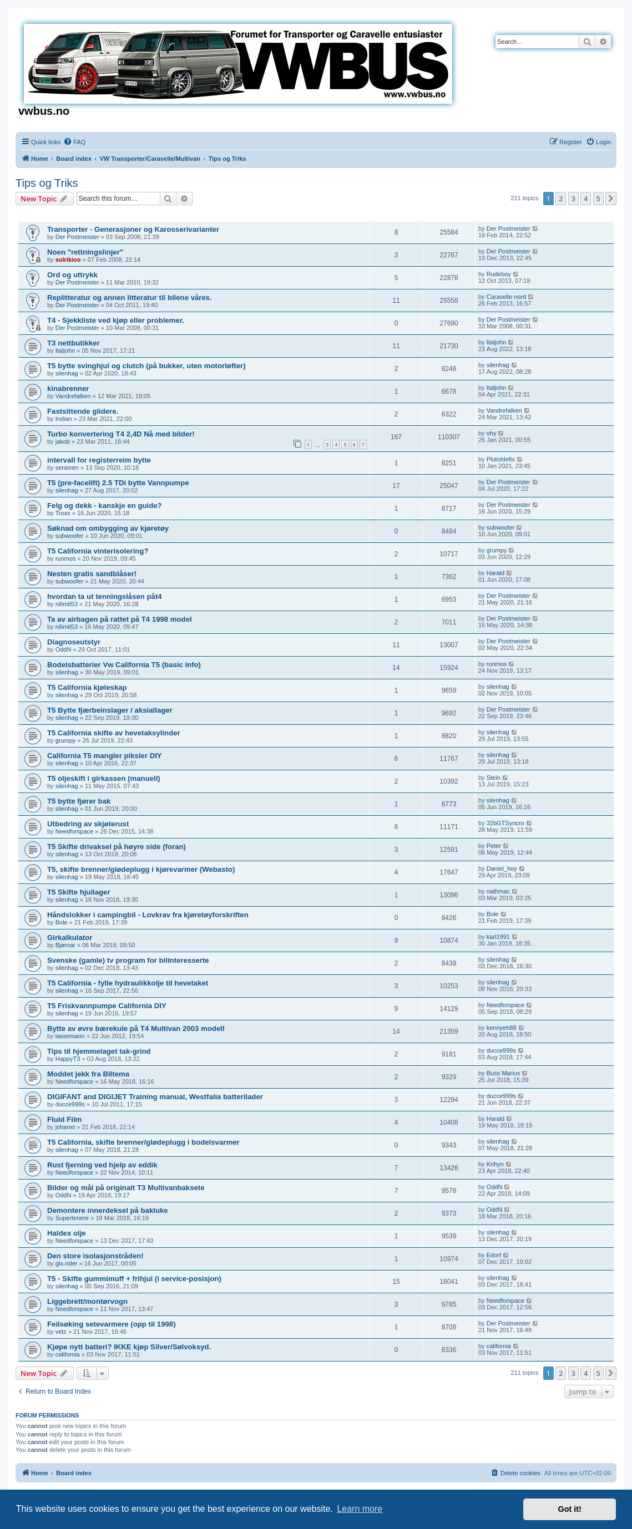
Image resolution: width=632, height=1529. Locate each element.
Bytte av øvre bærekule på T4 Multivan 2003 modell (136, 1028)
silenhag (66, 373)
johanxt (65, 1127)
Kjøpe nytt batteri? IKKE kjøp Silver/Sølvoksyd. (129, 1347)
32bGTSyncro (505, 823)
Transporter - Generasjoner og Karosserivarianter (133, 229)
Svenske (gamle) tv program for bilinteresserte (128, 960)
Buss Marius (503, 1073)
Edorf (494, 1255)
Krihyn (495, 1164)
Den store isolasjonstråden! (95, 1256)
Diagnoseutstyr (73, 642)
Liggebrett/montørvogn (87, 1301)
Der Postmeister (77, 236)
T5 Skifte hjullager (78, 892)
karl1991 (498, 936)
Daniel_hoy (502, 868)
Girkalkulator (69, 937)
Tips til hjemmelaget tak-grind (99, 1051)
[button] (610, 198)
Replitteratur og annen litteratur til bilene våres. (129, 297)
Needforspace (74, 831)
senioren (67, 467)
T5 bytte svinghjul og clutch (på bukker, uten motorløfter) (146, 366)
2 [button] (561, 199)
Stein (493, 777)
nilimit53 (66, 604)
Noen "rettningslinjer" (85, 252)
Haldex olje (66, 1233)
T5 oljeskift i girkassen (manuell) (103, 778)
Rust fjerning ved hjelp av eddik (102, 1165)
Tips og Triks (47, 183)
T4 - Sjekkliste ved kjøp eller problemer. (115, 320)
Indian (63, 418)
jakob (62, 441)
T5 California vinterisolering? (97, 551)
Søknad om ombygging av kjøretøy (108, 528)
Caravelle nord (507, 296)
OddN (63, 649)
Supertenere (72, 1218)
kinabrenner (68, 388)
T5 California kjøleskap (87, 687)
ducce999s (501, 1050)
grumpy (497, 550)
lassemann (70, 1036)
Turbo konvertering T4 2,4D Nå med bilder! (121, 434)
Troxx (62, 513)
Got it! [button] (570, 1509)
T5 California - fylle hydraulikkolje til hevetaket (127, 983)
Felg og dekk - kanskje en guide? (104, 505)
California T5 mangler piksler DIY (104, 755)
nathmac (498, 891)
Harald (495, 573)
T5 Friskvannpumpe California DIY (106, 1006)
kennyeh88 (502, 1027)
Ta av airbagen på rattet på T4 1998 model (119, 619)
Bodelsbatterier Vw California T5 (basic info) (124, 665)
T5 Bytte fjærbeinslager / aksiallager (110, 710)
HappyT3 (67, 1058)
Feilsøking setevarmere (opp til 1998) (111, 1324)
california (67, 1354)
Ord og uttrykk (72, 275)
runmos (65, 558)
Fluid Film (64, 1119)
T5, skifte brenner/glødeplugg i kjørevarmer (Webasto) (141, 869)
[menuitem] (74, 142)
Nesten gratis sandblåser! (91, 574)
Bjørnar (65, 945)
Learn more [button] (359, 1508)
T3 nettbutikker (73, 343)
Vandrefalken (73, 396)
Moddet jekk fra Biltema (88, 1074)
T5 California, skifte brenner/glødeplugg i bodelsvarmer (143, 1142)
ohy (492, 433)
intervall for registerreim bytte (99, 460)
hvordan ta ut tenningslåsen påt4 (104, 596)
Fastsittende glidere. (82, 411)
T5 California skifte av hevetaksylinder (113, 733)
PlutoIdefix (501, 459)
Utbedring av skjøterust (88, 824)
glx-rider (66, 1263)
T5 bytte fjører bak (78, 801)
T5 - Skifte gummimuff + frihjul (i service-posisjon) (134, 1278)
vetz (61, 1331)
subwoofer (69, 535)
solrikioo (68, 259)
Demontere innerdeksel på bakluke (107, 1210)
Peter (494, 845)
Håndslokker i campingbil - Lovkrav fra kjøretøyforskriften (148, 915)
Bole (61, 922)
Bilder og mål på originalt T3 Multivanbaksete (126, 1187)
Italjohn (65, 350)
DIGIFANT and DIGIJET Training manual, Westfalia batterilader (155, 1097)
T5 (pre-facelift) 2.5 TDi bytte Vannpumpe (118, 483)
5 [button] (598, 199)
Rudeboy (499, 274)
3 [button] (573, 199)
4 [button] (586, 199)
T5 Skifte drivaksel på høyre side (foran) (116, 846)
